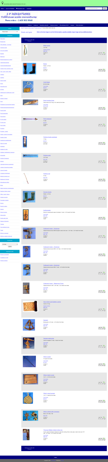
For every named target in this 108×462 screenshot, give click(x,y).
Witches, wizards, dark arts (6, 236)
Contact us (36, 25)
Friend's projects (3, 260)
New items (2, 38)
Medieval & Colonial (4, 179)
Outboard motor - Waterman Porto (53, 283)
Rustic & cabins (3, 206)
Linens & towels (3, 170)
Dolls (1, 95)
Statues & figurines (4, 221)
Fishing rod (46, 173)
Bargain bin (2, 41)
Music (1, 185)
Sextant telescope (48, 338)
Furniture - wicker (4, 131)
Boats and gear (38, 27)
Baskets (2, 53)
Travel (1, 230)
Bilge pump (46, 45)
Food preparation (4, 113)
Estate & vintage (3, 98)
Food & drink (3, 110)
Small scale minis (4, 218)
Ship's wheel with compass (51, 411)
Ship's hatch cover (48, 375)
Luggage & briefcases (5, 173)
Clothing (2, 77)
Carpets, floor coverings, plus (6, 68)
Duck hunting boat (48, 100)
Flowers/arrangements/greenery (7, 107)
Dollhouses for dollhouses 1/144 (7, 92)
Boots (45, 64)
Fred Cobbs (2, 125)
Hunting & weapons (4, 158)
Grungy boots (47, 192)
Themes (2, 224)
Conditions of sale (4, 257)
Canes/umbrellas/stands (5, 65)
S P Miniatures (53, 460)
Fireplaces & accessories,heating (7, 104)
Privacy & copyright (4, 254)
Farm (1, 101)
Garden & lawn (3, 137)
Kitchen (2, 161)
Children (2, 74)
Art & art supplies (4, 50)
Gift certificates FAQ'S (64, 25)
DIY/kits (2, 89)
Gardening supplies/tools (5, 140)
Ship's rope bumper (49, 393)
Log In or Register (10, 8)
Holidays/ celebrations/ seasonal (7, 152)
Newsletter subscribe (44, 25)
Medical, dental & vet (4, 176)
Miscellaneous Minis (4, 182)
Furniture (2, 128)
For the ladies (3, 119)
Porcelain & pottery (4, 200)
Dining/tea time (3, 86)
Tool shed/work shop (4, 227)
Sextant (45, 320)
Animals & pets (3, 47)
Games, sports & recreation (6, 134)
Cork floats (46, 82)
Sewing (2, 209)
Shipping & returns (54, 25)
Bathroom (2, 56)
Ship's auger (47, 357)
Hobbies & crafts (4, 149)
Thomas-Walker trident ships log (52, 430)
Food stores (2, 116)
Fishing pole (47, 155)
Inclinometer (47, 210)
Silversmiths (3, 215)
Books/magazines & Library (6, 59)
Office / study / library (5, 194)
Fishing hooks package (50, 137)
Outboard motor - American (51, 228)
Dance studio (3, 80)
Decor (1, 83)
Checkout (29, 8)
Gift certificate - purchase (5, 44)
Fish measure (47, 119)
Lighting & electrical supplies (6, 167)
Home (2, 8)
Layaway (72, 25)
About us (30, 25)
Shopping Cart (20, 8)
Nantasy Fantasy (46, 49)
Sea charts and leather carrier (52, 302)
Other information (79, 25)
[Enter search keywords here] (93, 8)
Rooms (1, 203)
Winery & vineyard (4, 233)
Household (2, 155)
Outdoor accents (4, 197)
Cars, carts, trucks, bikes (5, 71)
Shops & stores (3, 212)
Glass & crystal (3, 143)
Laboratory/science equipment (6, 164)
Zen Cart (62, 460)
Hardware (2, 146)
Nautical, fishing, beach (29, 27)
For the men (3, 122)
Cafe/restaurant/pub (4, 62)
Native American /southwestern (7, 188)
